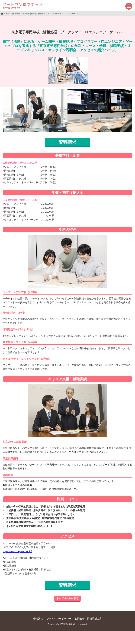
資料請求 (67, 142)
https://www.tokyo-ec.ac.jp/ (17, 551)
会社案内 (38, 618)
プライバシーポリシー (59, 618)
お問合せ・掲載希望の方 (88, 618)
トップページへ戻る (67, 598)
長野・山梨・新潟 (13, 14)
